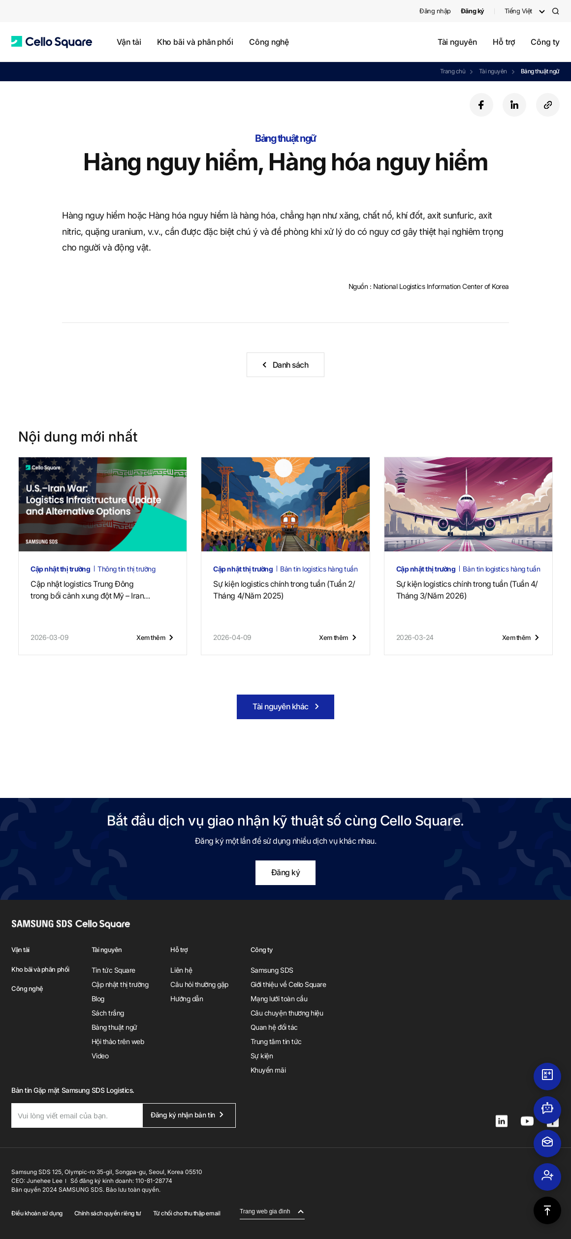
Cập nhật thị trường (120, 984)
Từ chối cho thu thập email (187, 1213)
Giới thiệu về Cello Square (288, 984)
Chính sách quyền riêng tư (107, 1213)
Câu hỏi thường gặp (199, 984)
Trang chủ (453, 71)
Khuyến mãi (268, 1070)
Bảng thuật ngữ (540, 71)
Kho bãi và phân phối (195, 42)
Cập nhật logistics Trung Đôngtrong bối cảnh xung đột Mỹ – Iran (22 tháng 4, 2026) (90, 590)
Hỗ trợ (504, 42)
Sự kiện (262, 1055)
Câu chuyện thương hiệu (287, 1013)
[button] (51, 42)
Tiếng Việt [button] (518, 11)
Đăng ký (285, 872)
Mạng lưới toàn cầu (279, 998)
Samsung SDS (272, 970)
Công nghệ (269, 42)
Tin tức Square (113, 970)
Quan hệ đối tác (274, 1027)
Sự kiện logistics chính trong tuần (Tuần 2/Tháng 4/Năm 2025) (284, 590)
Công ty (545, 42)
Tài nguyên (457, 42)
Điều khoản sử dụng (36, 1213)
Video (100, 1055)
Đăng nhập (435, 11)
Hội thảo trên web (118, 1041)
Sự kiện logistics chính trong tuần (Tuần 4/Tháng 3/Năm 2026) (467, 590)
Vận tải (129, 42)
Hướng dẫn (186, 998)
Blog (98, 998)
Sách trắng (108, 1013)
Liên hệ (181, 970)
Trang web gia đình (265, 1211)
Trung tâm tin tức (276, 1041)
